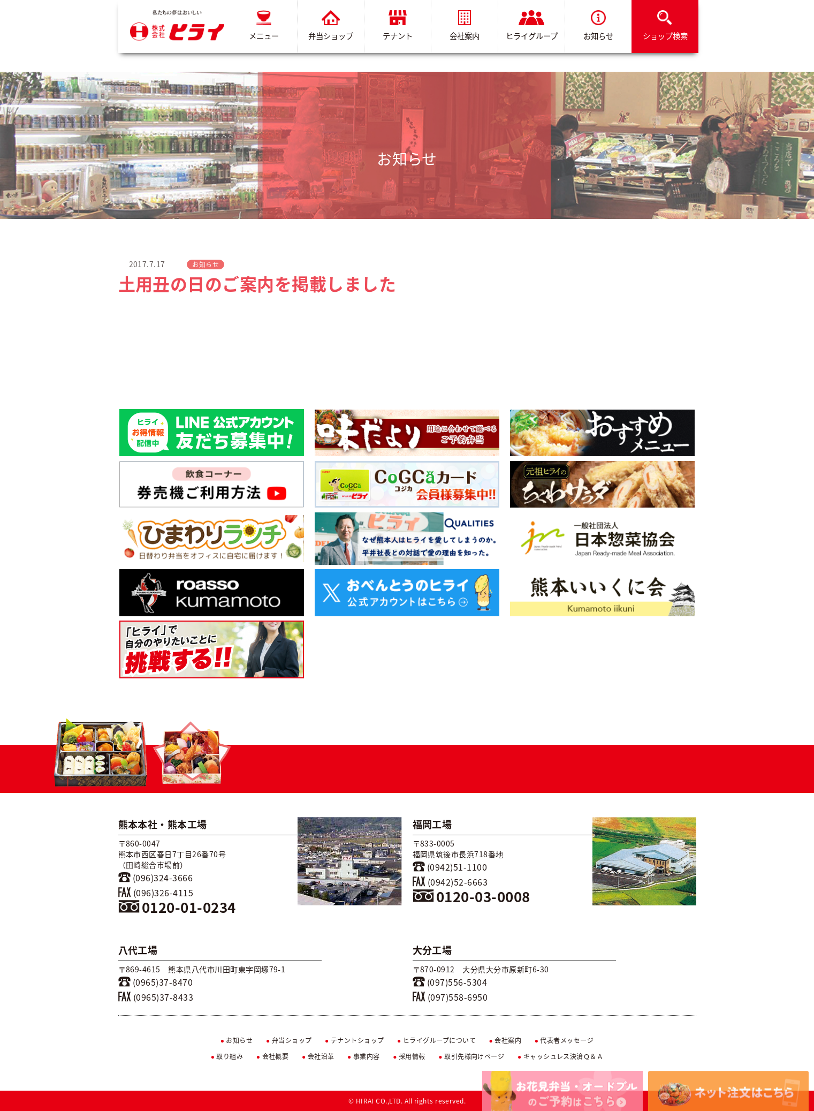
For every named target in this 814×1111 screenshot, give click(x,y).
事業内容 (363, 1056)
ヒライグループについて (436, 1040)
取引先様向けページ (471, 1056)
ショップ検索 (664, 26)
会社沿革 (318, 1056)
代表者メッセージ (564, 1040)
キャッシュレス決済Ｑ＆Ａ (561, 1056)
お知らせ (598, 26)
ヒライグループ (531, 26)
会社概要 (272, 1056)
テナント (398, 26)
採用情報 (409, 1056)
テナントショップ (354, 1040)
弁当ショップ (330, 26)
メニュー (263, 26)
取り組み (227, 1056)
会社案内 (465, 26)
